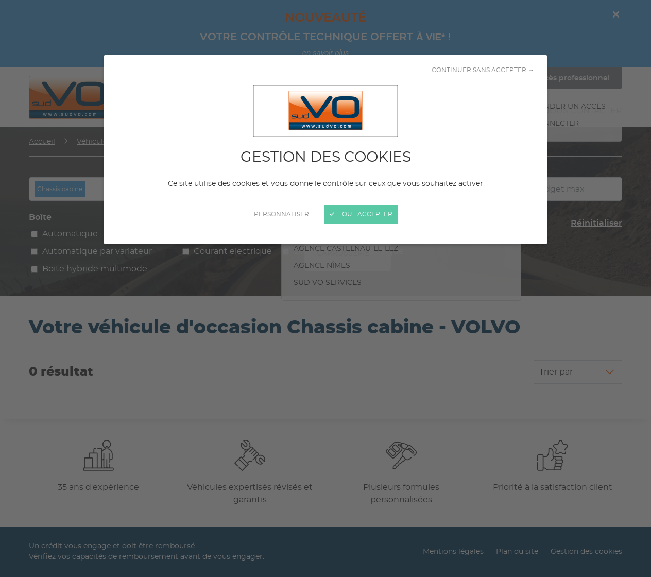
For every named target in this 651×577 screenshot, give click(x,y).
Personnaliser (281, 214)
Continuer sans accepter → (483, 70)
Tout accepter (361, 214)
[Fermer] (325, 288)
